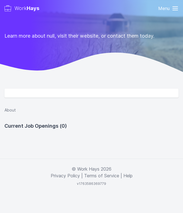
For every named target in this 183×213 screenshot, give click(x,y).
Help (128, 175)
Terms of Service (101, 175)
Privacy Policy (65, 175)
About (10, 110)
